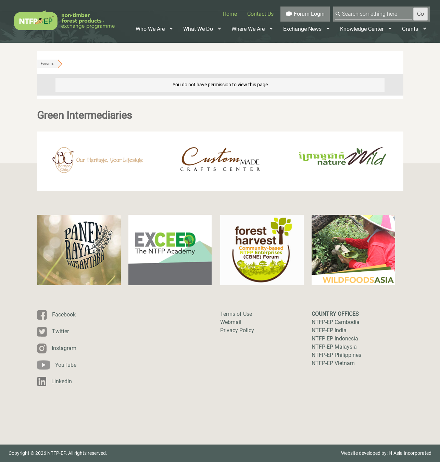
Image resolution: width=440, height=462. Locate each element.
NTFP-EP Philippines (336, 355)
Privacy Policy (237, 330)
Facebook (64, 314)
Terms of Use (236, 314)
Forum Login (305, 14)
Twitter (60, 331)
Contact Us (260, 14)
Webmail (230, 322)
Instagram (64, 348)
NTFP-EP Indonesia (335, 338)
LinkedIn (61, 381)
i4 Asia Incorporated (410, 453)
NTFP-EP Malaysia (334, 347)
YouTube (65, 365)
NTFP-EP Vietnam (333, 363)
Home (230, 14)
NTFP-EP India (329, 330)
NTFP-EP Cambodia (336, 322)
